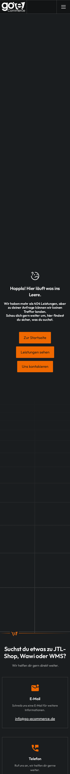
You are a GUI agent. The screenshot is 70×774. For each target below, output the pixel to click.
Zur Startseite (35, 337)
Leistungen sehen (35, 352)
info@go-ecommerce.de (35, 718)
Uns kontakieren (35, 366)
